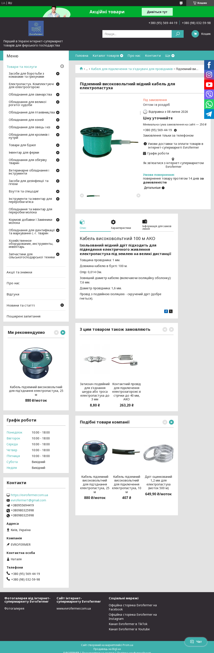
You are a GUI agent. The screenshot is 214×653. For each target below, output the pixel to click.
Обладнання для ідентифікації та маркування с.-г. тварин (32, 232)
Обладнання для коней (26, 120)
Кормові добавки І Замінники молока (30, 221)
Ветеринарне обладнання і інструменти (29, 172)
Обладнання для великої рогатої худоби (28, 103)
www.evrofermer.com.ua (74, 608)
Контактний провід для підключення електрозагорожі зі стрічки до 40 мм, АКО (126, 391)
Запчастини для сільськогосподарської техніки (32, 256)
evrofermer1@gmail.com (28, 500)
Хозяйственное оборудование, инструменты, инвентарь (31, 244)
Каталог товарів (106, 55)
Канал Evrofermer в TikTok (128, 624)
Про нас (134, 55)
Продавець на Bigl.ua (107, 649)
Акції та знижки (19, 272)
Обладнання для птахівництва (32, 112)
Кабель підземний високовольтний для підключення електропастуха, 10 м (126, 484)
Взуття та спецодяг (24, 191)
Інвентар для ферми (24, 152)
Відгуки (13, 294)
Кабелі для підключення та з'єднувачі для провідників (132, 69)
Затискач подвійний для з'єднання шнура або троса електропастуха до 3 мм (95, 391)
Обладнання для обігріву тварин (28, 161)
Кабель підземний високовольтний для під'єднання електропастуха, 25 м (94, 484)
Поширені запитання (23, 316)
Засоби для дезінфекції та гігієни (28, 182)
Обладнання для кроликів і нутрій (29, 136)
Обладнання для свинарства (30, 94)
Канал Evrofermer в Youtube (129, 629)
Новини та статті (21, 305)
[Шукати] (178, 34)
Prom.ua (128, 645)
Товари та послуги (22, 66)
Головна (81, 55)
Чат (196, 642)
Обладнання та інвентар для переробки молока (30, 211)
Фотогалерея (14, 608)
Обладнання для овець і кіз (29, 127)
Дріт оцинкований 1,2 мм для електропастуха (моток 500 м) (158, 482)
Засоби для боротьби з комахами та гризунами (26, 75)
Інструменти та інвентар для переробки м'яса (30, 200)
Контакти (153, 55)
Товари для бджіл (22, 145)
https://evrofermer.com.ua (29, 495)
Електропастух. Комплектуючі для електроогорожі (31, 85)
